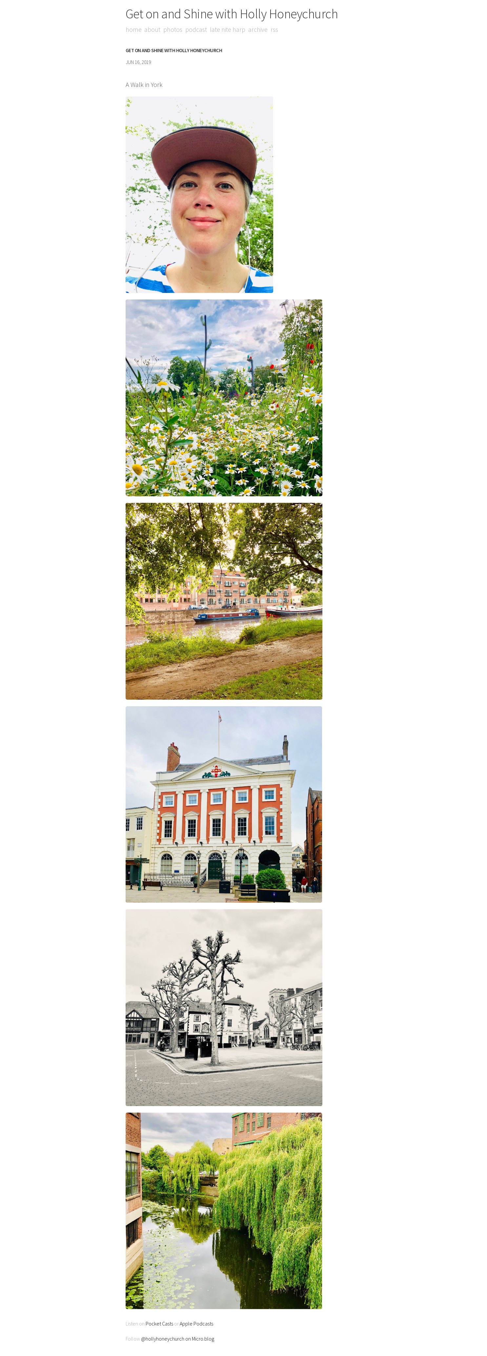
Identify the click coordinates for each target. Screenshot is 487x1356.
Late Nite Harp (228, 29)
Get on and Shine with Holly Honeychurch (232, 14)
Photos (173, 29)
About (153, 29)
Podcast (196, 29)
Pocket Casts (159, 1323)
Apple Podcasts (196, 1323)
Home (134, 29)
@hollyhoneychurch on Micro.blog (177, 1338)
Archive (258, 29)
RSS (274, 29)
